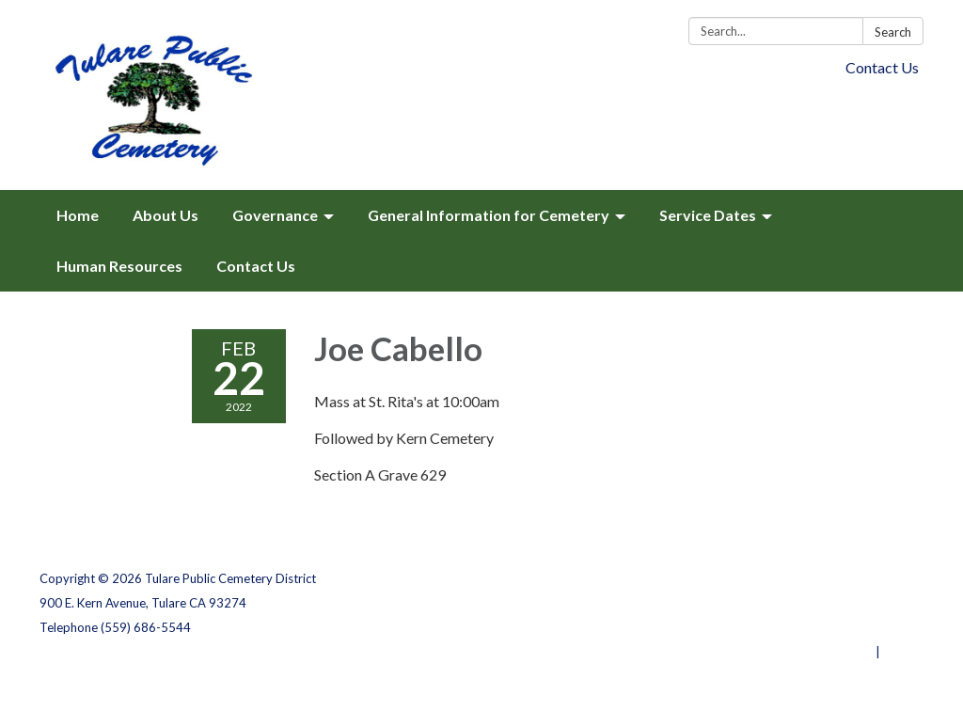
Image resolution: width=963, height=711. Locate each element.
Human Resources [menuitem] (119, 266)
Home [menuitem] (77, 215)
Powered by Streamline (803, 651)
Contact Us (882, 67)
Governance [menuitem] (275, 215)
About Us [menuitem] (165, 215)
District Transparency (858, 602)
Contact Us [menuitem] (255, 266)
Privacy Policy (883, 578)
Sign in (903, 651)
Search (893, 32)
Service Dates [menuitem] (707, 215)
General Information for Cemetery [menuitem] (488, 215)
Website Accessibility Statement (824, 627)
